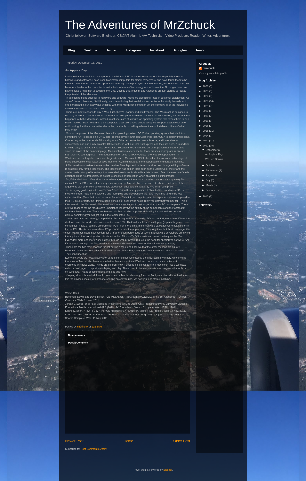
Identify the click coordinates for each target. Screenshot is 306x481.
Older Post (181, 441)
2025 (206, 91)
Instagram (133, 50)
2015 (206, 130)
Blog (71, 50)
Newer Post (74, 441)
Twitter (112, 50)
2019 (206, 115)
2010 (206, 196)
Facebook (157, 50)
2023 (206, 101)
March (210, 185)
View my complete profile (213, 73)
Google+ (180, 50)
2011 (206, 145)
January (211, 190)
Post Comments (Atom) (94, 448)
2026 (206, 86)
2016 (206, 125)
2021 (206, 105)
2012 (206, 140)
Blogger (168, 469)
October (211, 165)
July (208, 180)
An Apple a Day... (215, 154)
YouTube (90, 50)
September (212, 170)
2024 (206, 96)
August (210, 175)
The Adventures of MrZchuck (140, 24)
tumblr (201, 50)
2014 (206, 135)
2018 (206, 120)
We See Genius (214, 159)
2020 (206, 110)
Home (128, 441)
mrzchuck (209, 68)
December (212, 149)
